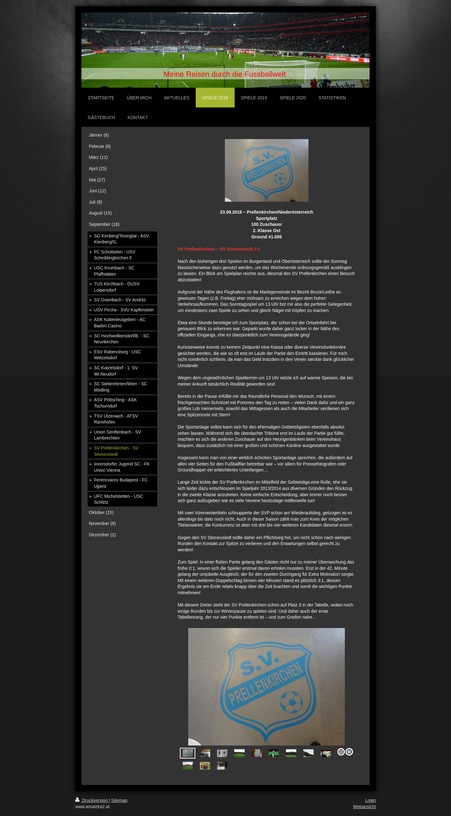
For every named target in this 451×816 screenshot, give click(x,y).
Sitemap (119, 800)
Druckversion (92, 800)
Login (370, 800)
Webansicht (364, 806)
